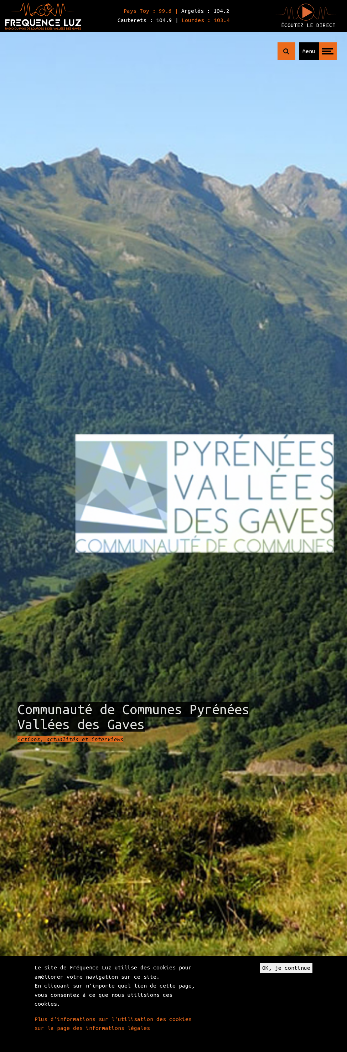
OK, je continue (286, 968)
